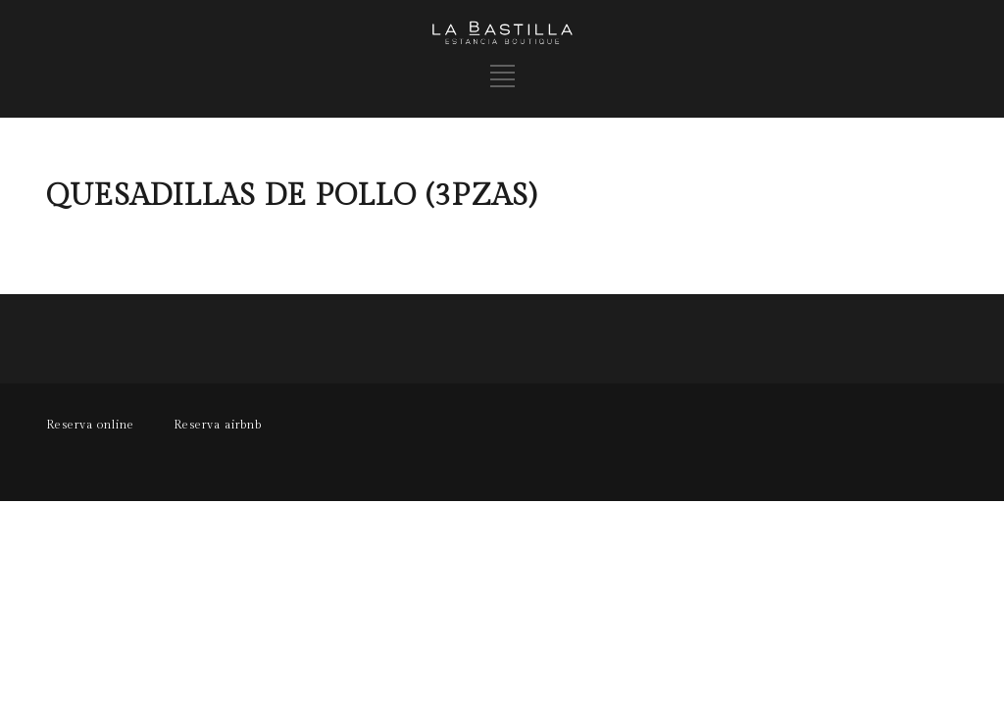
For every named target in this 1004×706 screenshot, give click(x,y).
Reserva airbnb (218, 424)
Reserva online (90, 424)
